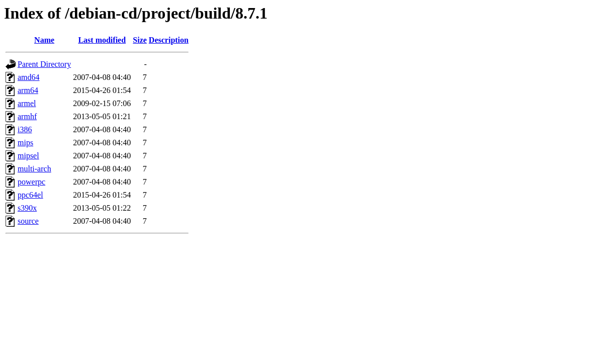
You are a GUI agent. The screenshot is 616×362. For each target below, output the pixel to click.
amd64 (29, 77)
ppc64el (30, 195)
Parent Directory (44, 64)
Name (44, 40)
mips (25, 142)
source (28, 221)
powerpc (31, 181)
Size (140, 40)
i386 (25, 129)
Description (169, 40)
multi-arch (34, 168)
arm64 (28, 90)
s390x (27, 208)
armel (27, 103)
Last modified (102, 40)
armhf (27, 116)
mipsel (28, 155)
